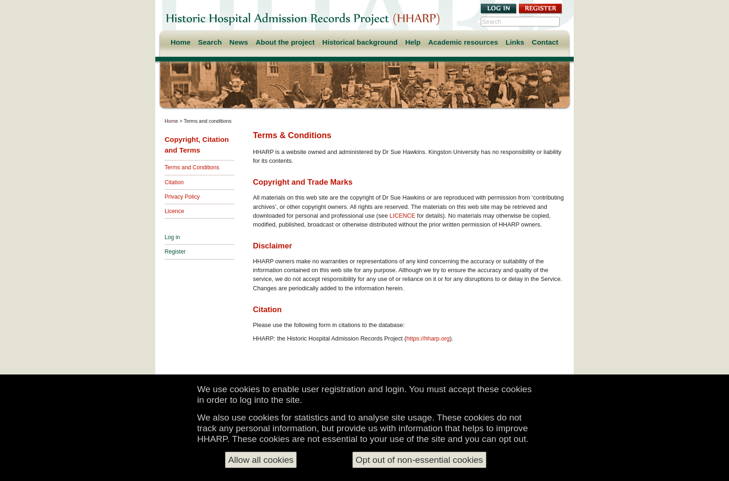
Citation (174, 182)
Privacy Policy (182, 197)
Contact (545, 42)
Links (514, 42)
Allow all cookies (261, 460)
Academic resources (463, 42)
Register (175, 251)
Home (181, 42)
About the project (285, 42)
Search (210, 42)
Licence (174, 211)
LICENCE (402, 215)
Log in (172, 237)
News (238, 42)
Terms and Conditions (192, 167)
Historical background (360, 42)
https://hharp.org (428, 338)
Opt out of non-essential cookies (419, 460)
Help (412, 42)
